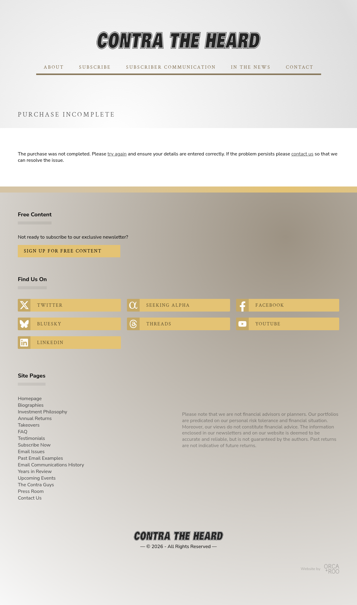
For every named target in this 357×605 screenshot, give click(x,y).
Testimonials (31, 438)
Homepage (30, 398)
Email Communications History (51, 465)
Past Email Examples (40, 458)
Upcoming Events (36, 478)
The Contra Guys (36, 484)
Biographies (30, 405)
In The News (251, 67)
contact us (302, 154)
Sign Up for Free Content (63, 251)
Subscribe (95, 67)
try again (117, 154)
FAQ (22, 431)
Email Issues (31, 451)
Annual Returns (35, 418)
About (54, 67)
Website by (320, 569)
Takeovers (28, 425)
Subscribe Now (34, 445)
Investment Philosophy (42, 412)
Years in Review (35, 471)
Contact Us (30, 498)
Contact (300, 67)
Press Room (31, 491)
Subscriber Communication (171, 67)
